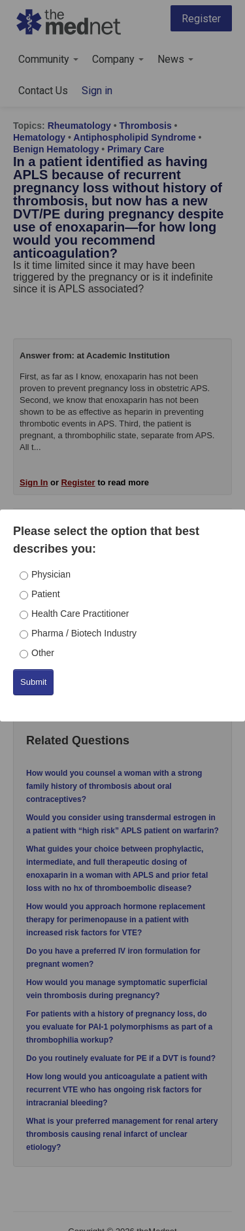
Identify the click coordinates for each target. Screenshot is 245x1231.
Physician (51, 574)
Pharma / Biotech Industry (84, 633)
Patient (45, 594)
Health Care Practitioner (80, 613)
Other (42, 653)
